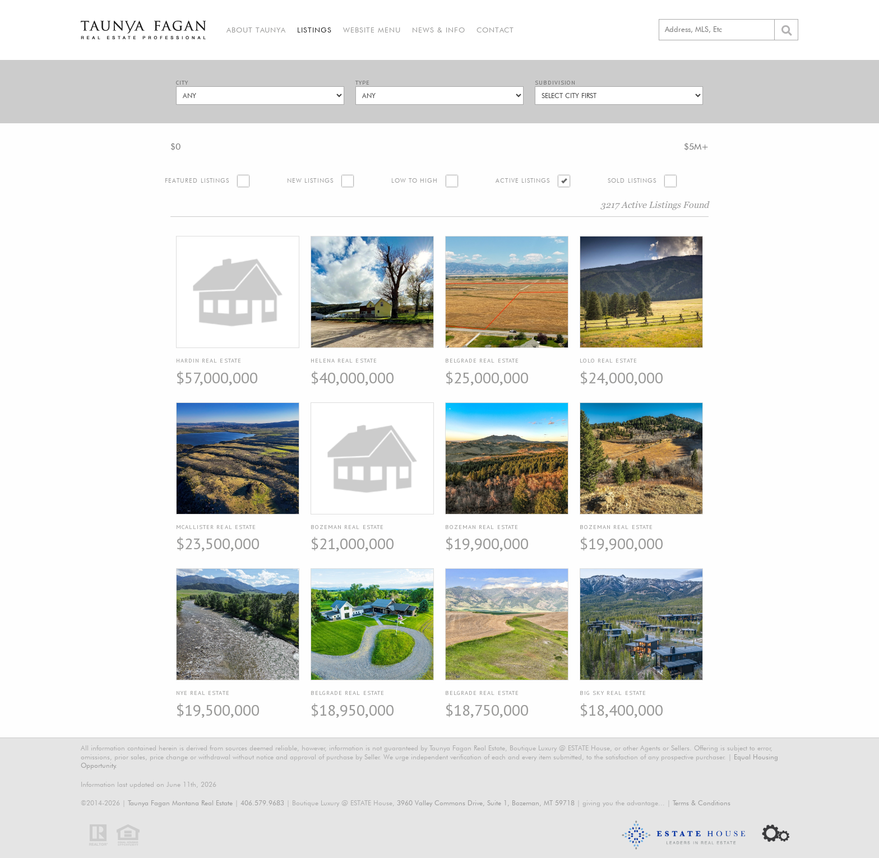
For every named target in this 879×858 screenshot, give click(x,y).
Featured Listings (197, 180)
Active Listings (523, 180)
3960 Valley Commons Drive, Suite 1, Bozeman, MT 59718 (486, 803)
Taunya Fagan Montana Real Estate (180, 803)
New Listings (310, 180)
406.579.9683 (262, 803)
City (182, 82)
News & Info (438, 29)
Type (362, 82)
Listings (314, 29)
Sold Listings (632, 180)
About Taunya (256, 29)
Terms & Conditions (701, 803)
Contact (495, 29)
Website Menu (372, 29)
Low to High (414, 180)
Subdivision (555, 82)
